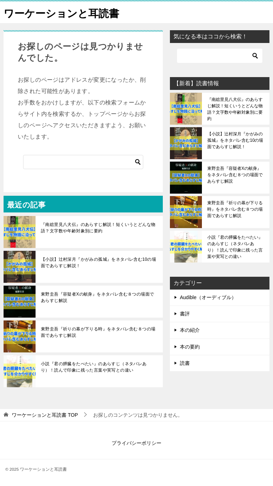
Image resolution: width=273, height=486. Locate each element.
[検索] (83, 162)
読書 (185, 363)
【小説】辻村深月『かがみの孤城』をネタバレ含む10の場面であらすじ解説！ (98, 262)
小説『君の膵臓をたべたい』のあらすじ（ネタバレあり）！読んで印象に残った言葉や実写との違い (94, 367)
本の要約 (190, 347)
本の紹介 (190, 330)
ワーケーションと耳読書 (63, 12)
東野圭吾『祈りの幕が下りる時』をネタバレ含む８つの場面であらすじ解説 (98, 332)
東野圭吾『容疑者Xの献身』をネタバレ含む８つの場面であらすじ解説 (97, 297)
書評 (185, 314)
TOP (45, 415)
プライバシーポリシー (136, 443)
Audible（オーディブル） (208, 297)
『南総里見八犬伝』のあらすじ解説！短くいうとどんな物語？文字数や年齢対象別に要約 (98, 227)
